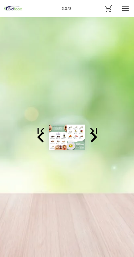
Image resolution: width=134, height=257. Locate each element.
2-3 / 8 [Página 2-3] (66, 9)
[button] (8, 137)
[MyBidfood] (108, 8)
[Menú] (125, 8)
